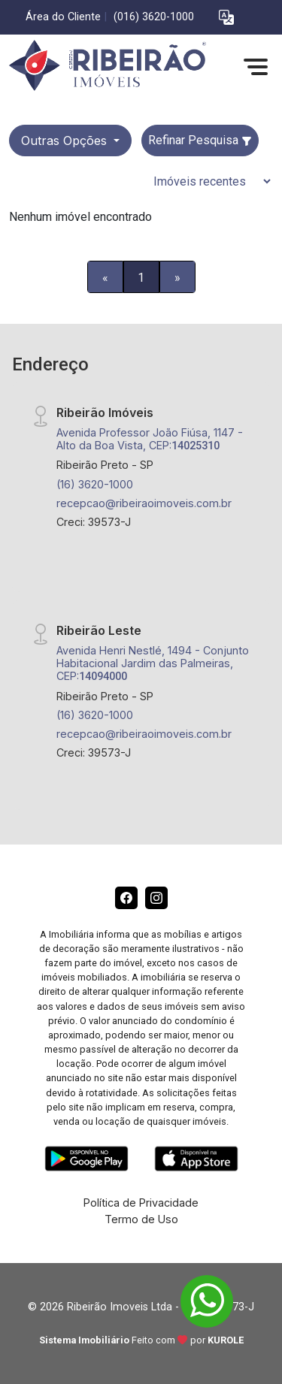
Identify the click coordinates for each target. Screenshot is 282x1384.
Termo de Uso (141, 1219)
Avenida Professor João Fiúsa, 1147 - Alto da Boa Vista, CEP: (149, 439)
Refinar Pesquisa (200, 140)
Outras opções (66, 140)
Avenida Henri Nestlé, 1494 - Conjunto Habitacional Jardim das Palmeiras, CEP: (152, 663)
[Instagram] (156, 898)
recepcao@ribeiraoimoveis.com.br (144, 503)
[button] (226, 17)
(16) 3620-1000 (94, 484)
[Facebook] (126, 898)
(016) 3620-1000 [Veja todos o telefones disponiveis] (154, 17)
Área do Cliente (63, 17)
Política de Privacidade (141, 1202)
